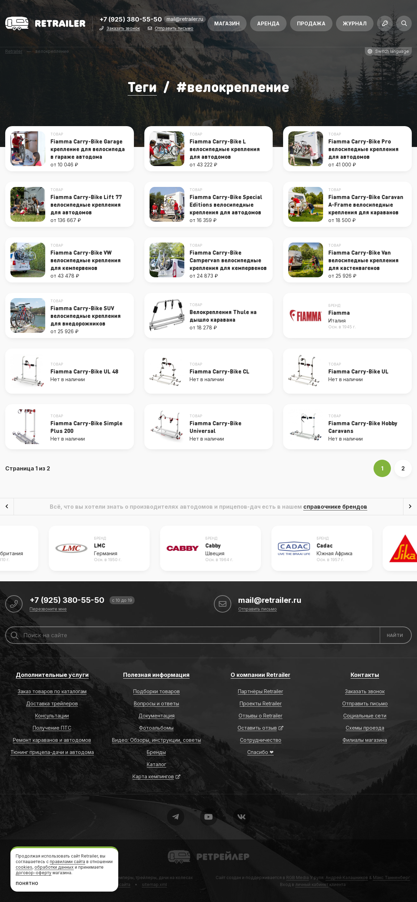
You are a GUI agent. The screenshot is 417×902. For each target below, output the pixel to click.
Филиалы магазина (365, 740)
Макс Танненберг (391, 877)
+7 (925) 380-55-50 (130, 19)
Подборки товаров (156, 691)
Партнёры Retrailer (260, 691)
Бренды (156, 752)
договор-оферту (33, 872)
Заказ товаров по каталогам (52, 691)
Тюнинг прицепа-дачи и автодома (52, 752)
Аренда (268, 23)
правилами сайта (67, 861)
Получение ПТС (52, 728)
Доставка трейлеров (52, 703)
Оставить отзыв (257, 728)
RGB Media (297, 877)
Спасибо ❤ (260, 752)
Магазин (227, 23)
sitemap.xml (154, 884)
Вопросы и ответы (156, 703)
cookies (24, 867)
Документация (156, 716)
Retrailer (176, 849)
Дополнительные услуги (52, 674)
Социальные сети (364, 716)
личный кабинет (311, 884)
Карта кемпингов (153, 776)
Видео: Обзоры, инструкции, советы (156, 740)
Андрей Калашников (347, 877)
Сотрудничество (260, 740)
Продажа (311, 23)
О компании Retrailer (260, 674)
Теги (142, 86)
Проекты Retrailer (261, 703)
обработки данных (54, 867)
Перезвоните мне (48, 609)
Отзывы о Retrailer (260, 716)
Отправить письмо (174, 28)
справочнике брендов (335, 506)
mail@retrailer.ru (185, 19)
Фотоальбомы (156, 728)
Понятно (27, 883)
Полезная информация (156, 674)
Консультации (52, 716)
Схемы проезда (365, 728)
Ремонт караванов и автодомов (52, 740)
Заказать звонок (123, 28)
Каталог (156, 764)
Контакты (365, 674)
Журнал (355, 23)
